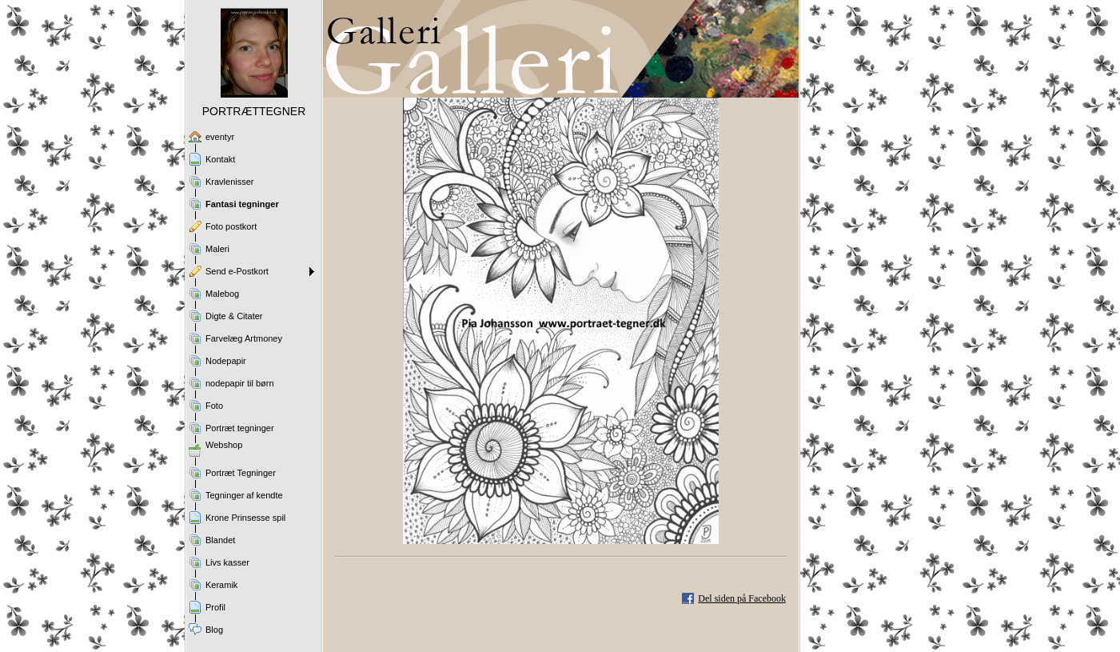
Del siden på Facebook (742, 598)
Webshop (223, 445)
